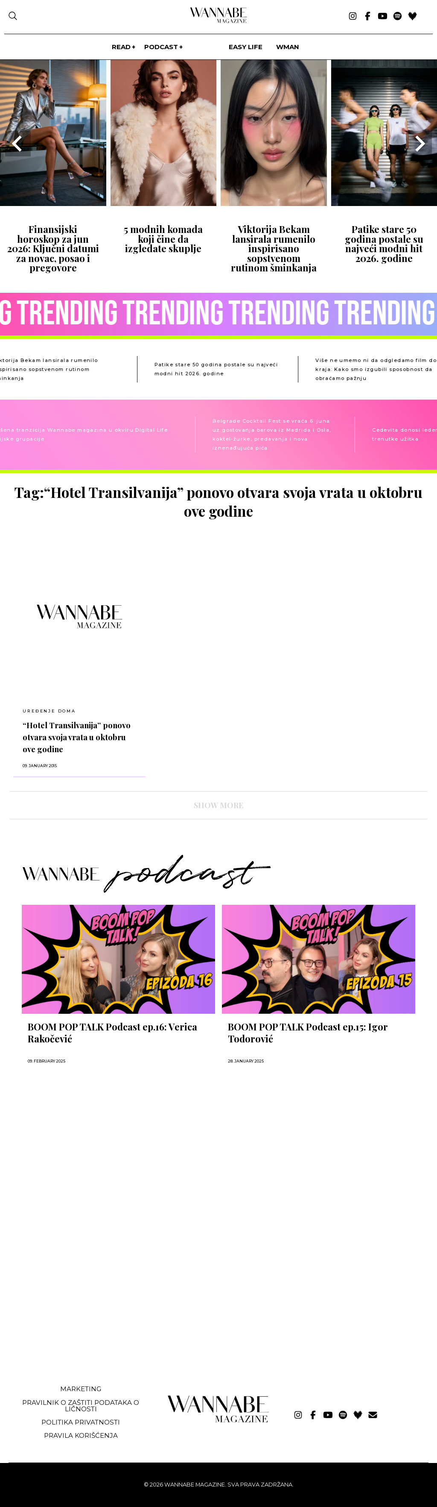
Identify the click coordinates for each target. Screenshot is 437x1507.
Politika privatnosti (80, 1422)
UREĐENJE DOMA (49, 711)
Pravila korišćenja (81, 1435)
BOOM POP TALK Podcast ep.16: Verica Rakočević (112, 1033)
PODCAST (161, 47)
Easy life (245, 47)
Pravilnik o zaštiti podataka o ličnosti (80, 1405)
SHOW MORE (218, 805)
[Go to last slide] (18, 143)
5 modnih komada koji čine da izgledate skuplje (163, 239)
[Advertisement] (74, 1314)
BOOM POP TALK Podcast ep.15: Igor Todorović (308, 1033)
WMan (287, 47)
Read (121, 47)
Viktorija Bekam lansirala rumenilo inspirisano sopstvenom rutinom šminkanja (274, 248)
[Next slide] (419, 143)
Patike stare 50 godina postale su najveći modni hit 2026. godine (384, 243)
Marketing (80, 1389)
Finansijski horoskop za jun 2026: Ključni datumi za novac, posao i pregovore (53, 248)
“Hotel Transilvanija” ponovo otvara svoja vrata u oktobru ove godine (77, 737)
